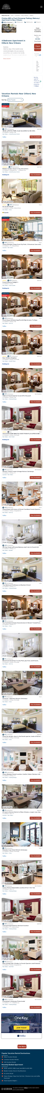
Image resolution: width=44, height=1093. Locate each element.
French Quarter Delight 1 (10, 282)
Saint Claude (11, 436)
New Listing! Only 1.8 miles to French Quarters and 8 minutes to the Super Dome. (21, 964)
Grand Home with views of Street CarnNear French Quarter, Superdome (21, 510)
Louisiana (17, 15)
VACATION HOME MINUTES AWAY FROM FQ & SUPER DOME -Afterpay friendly (21, 434)
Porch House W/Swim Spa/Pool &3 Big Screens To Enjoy (19, 320)
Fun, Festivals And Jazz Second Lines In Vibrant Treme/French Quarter (21, 623)
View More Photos (8, 30)
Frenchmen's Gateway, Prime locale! (13, 1001)
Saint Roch (11, 966)
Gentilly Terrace (12, 361)
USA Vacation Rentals (10, 1062)
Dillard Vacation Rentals (10, 1057)
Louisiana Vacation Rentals (11, 1059)
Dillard (31, 15)
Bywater (11, 550)
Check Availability (37, 47)
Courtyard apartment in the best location (15, 925)
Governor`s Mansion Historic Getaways (14, 698)
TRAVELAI (26, 1088)
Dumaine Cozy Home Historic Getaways (14, 850)
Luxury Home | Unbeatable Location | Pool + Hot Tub (18, 888)
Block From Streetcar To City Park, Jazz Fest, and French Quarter (20, 661)
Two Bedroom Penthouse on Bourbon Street (16, 585)
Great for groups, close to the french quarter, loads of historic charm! (21, 737)
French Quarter (12, 285)
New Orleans (24, 15)
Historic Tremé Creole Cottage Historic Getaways (18, 471)
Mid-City (11, 323)
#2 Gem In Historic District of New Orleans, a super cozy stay (21, 812)
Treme (10, 209)
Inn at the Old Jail (7, 206)
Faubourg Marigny (13, 399)
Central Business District (14, 134)
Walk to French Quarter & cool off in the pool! (16, 396)
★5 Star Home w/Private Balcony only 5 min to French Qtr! (20, 547)
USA (12, 15)
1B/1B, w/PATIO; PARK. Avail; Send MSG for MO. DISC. (18, 131)
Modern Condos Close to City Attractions (15, 168)
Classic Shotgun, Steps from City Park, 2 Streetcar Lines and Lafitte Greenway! (21, 245)
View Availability (36, 137)
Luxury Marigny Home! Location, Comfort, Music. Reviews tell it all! (21, 774)
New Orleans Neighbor (9, 358)
